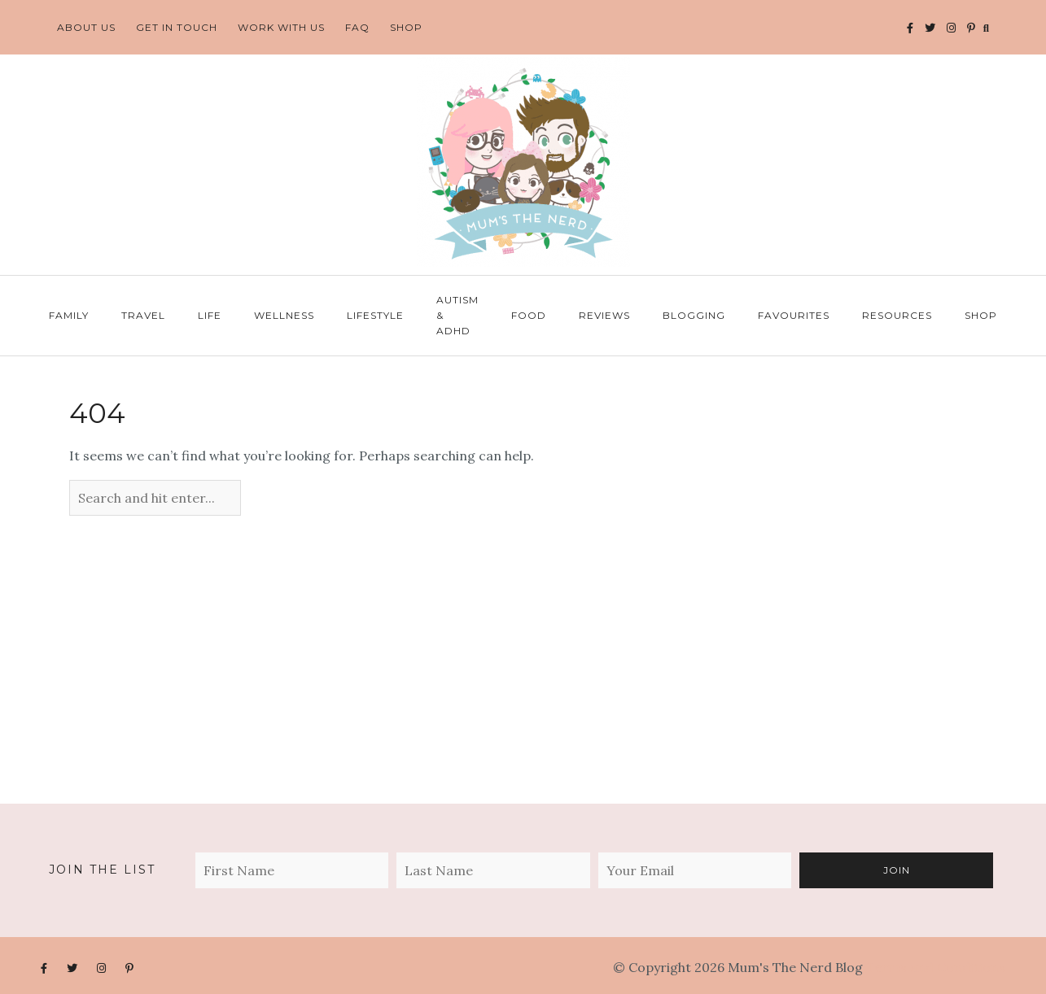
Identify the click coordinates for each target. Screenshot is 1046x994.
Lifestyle (375, 315)
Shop (406, 27)
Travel (143, 315)
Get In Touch (176, 27)
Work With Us (281, 27)
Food (528, 315)
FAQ (357, 27)
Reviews (604, 315)
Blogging (694, 315)
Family (69, 315)
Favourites (793, 315)
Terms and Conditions (935, 967)
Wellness (284, 315)
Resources (897, 315)
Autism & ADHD (457, 315)
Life (209, 315)
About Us (86, 27)
